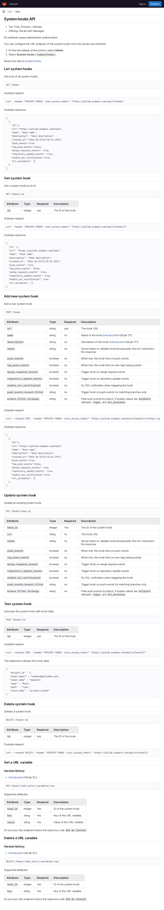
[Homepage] (4, 3)
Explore (14, 4)
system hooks (33, 61)
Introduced (14, 777)
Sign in (142, 4)
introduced (110, 335)
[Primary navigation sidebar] (3, 11)
